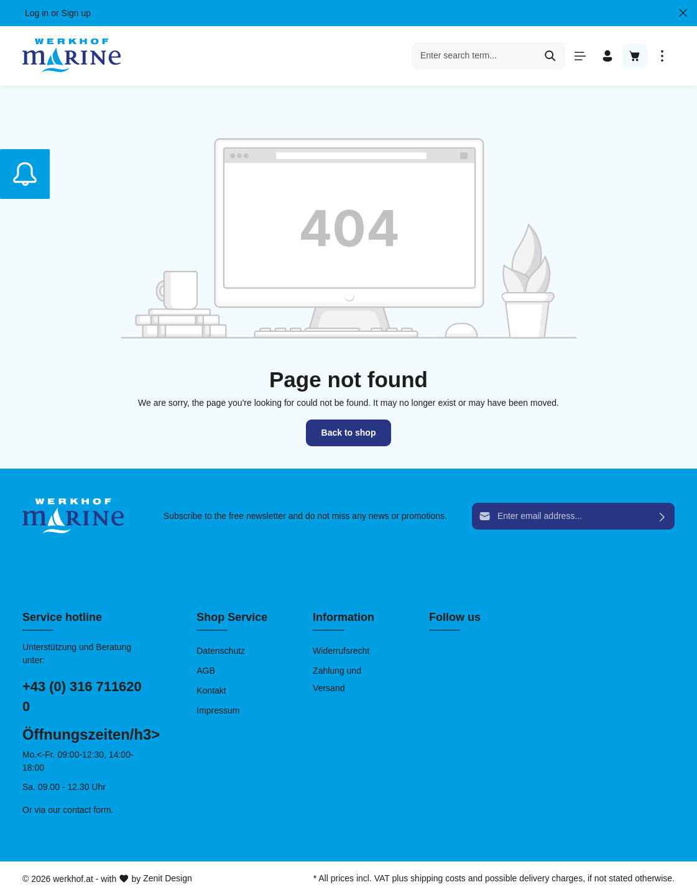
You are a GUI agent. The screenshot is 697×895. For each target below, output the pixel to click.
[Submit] (662, 516)
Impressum (217, 710)
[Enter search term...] (474, 56)
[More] (662, 56)
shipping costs (438, 878)
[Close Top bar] (683, 13)
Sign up (76, 13)
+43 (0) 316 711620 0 (82, 697)
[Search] (550, 56)
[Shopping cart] (634, 56)
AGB (205, 671)
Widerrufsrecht (341, 651)
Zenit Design (167, 878)
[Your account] (607, 56)
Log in (36, 13)
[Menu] (580, 56)
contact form (87, 810)
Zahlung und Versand (337, 679)
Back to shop (348, 433)
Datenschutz (220, 651)
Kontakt (211, 690)
